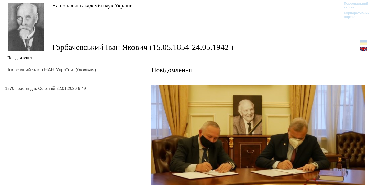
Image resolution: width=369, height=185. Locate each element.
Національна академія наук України (92, 5)
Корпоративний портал (353, 15)
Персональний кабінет (353, 5)
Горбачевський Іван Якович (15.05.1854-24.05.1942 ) (142, 47)
